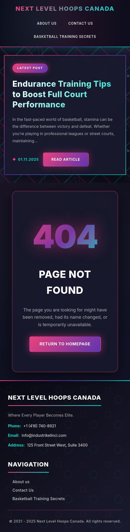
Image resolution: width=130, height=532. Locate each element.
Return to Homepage (65, 343)
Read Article (65, 159)
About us (47, 23)
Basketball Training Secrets (65, 37)
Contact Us (80, 23)
